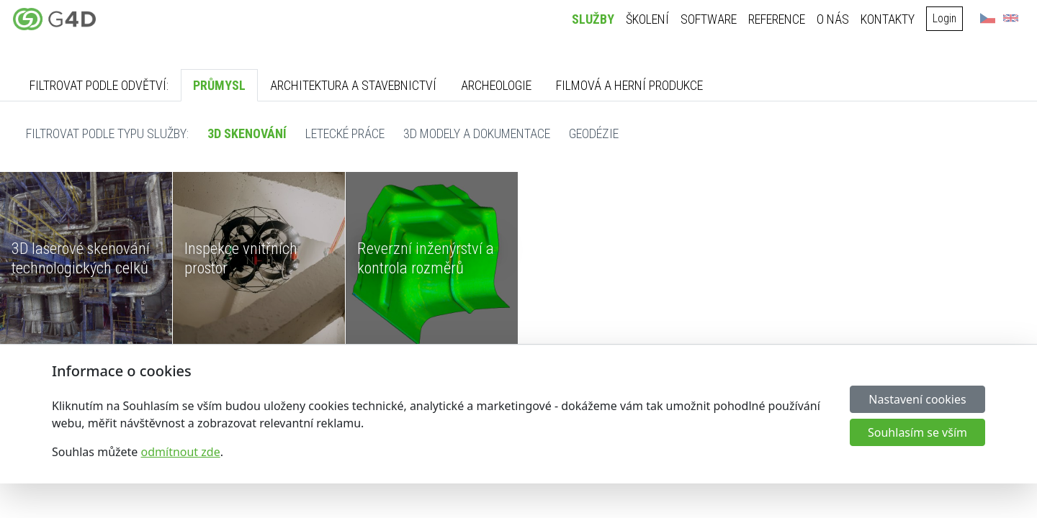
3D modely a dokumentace (476, 133)
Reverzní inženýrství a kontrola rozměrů (425, 258)
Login (946, 18)
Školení (648, 19)
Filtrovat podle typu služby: (107, 133)
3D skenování (247, 133)
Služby (594, 19)
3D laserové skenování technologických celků (81, 258)
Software (710, 19)
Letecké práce (345, 133)
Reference (778, 19)
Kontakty (889, 19)
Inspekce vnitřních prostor (240, 258)
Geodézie (594, 133)
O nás (834, 19)
